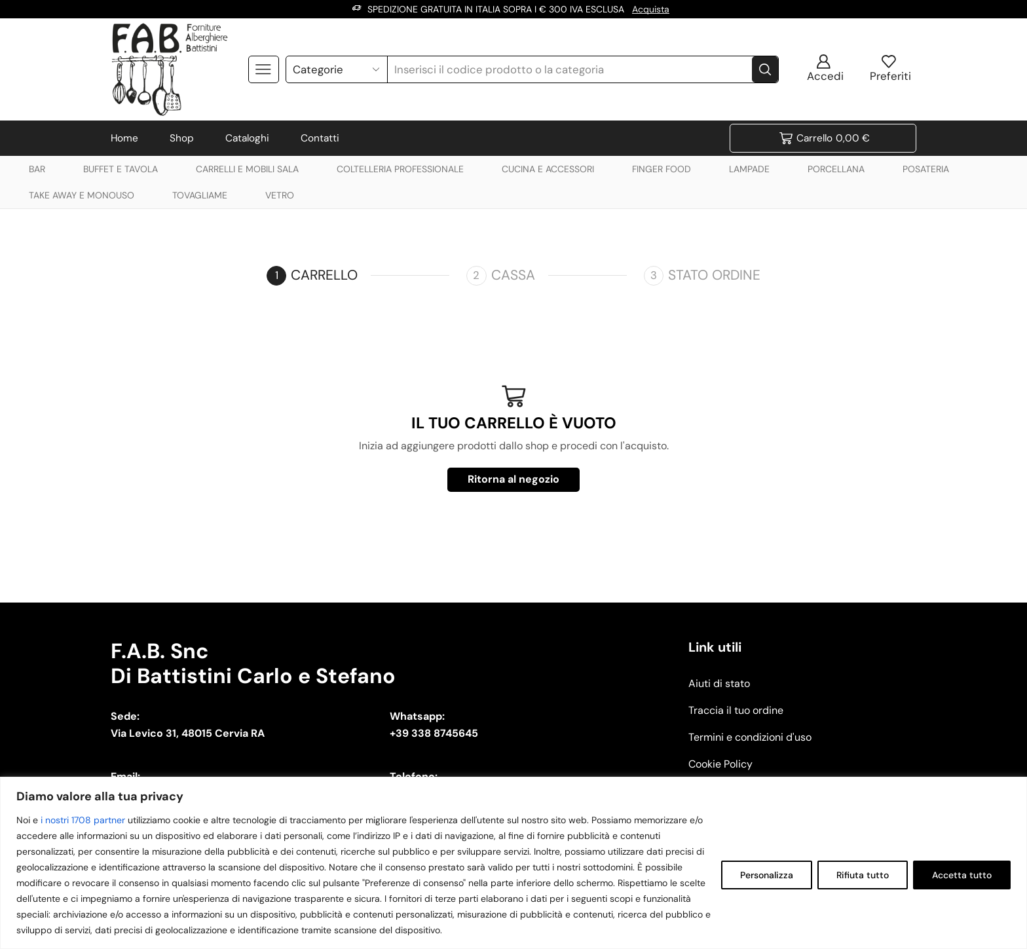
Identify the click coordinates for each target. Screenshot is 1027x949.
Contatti (320, 138)
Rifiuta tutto (862, 875)
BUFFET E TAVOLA (120, 169)
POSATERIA (926, 169)
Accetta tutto (962, 875)
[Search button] (765, 69)
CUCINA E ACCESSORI (548, 169)
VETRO (279, 195)
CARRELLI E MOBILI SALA (247, 169)
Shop (182, 138)
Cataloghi (247, 138)
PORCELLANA (836, 169)
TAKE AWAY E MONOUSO (81, 195)
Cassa (513, 275)
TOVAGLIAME (199, 195)
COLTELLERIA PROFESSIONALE (400, 169)
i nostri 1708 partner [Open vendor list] (83, 820)
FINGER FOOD (661, 169)
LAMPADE (749, 169)
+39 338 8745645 (434, 733)
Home (124, 138)
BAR (37, 169)
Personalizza (766, 875)
